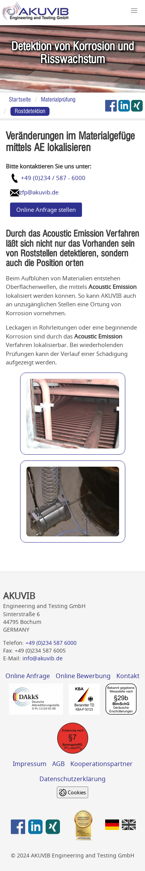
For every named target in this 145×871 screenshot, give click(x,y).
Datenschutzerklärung (72, 779)
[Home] (35, 13)
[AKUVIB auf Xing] (137, 105)
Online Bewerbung (83, 676)
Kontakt (128, 676)
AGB (58, 763)
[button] (134, 11)
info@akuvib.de (42, 658)
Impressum (29, 763)
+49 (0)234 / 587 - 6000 (53, 178)
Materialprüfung (58, 99)
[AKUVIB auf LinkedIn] (124, 105)
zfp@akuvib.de (38, 192)
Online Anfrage (27, 676)
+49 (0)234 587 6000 (51, 642)
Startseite (20, 99)
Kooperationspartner (101, 763)
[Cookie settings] (72, 792)
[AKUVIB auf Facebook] (111, 105)
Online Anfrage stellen (46, 209)
